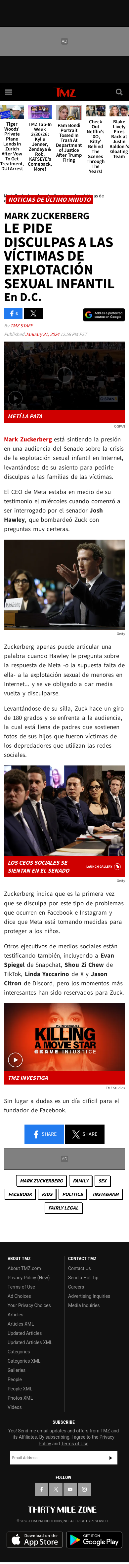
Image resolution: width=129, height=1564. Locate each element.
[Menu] (9, 92)
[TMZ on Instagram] (84, 1489)
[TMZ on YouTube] (70, 1489)
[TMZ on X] (56, 1489)
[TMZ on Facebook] (41, 1489)
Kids (47, 1194)
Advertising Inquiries (89, 1296)
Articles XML (21, 1324)
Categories (19, 1351)
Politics (72, 1194)
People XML (20, 1388)
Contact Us (79, 1268)
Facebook (20, 1194)
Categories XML (24, 1361)
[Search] (119, 92)
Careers (76, 1287)
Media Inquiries (84, 1305)
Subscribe (110, 1457)
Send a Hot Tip (83, 1277)
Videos (15, 1407)
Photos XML (20, 1398)
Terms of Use (21, 1287)
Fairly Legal (63, 1208)
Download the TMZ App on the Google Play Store (94, 1540)
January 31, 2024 (42, 334)
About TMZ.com (24, 1268)
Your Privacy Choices (29, 1305)
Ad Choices (19, 1296)
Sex (102, 1180)
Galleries (16, 1370)
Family (80, 1180)
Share (44, 1134)
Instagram (105, 1194)
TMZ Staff (21, 325)
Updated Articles (25, 1333)
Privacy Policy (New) (29, 1277)
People (15, 1379)
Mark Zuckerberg (41, 1180)
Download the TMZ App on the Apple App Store (35, 1540)
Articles (15, 1314)
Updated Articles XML (30, 1342)
